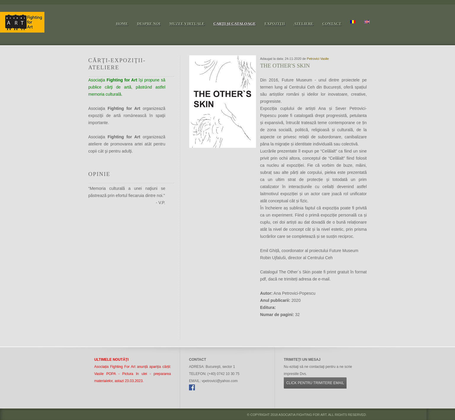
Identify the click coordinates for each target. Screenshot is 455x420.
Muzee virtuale (187, 23)
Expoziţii (275, 23)
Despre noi (149, 23)
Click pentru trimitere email (315, 383)
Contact (331, 23)
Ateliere (303, 23)
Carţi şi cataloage (235, 23)
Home (122, 23)
